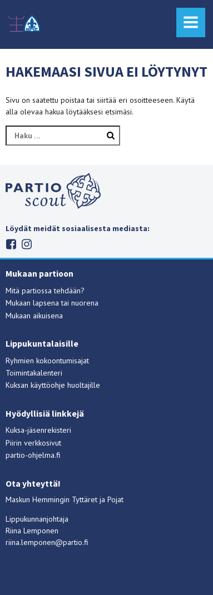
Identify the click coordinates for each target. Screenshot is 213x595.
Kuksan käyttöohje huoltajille (53, 385)
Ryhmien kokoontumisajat (47, 361)
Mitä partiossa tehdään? (45, 291)
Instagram (27, 244)
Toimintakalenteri (34, 373)
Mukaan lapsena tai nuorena (52, 303)
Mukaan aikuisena (34, 316)
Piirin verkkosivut (33, 443)
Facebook (11, 244)
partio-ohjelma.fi (33, 455)
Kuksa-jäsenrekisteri (38, 430)
